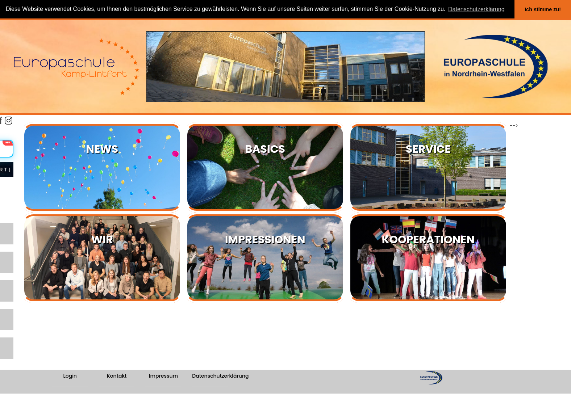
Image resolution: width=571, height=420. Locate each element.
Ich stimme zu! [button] (543, 9)
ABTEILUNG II (20, 320)
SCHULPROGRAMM (28, 275)
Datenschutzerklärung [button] (476, 9)
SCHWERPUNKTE (25, 253)
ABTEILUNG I (20, 298)
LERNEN (13, 230)
